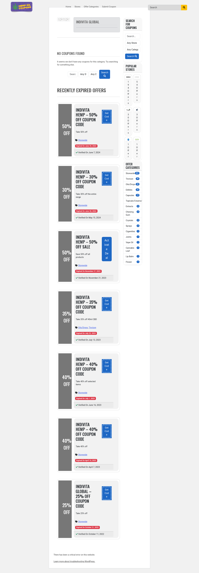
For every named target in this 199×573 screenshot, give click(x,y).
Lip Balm (133, 256)
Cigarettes (133, 231)
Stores (77, 7)
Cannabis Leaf (133, 249)
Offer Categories (91, 7)
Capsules (133, 195)
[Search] (164, 7)
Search (104, 74)
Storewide (82, 140)
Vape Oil (133, 242)
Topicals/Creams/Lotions (134, 200)
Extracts (133, 206)
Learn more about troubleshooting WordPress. (74, 561)
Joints (133, 236)
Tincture (92, 327)
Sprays (133, 225)
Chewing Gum (133, 213)
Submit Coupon (109, 7)
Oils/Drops (83, 327)
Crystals (133, 220)
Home (68, 7)
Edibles (133, 189)
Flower (133, 262)
